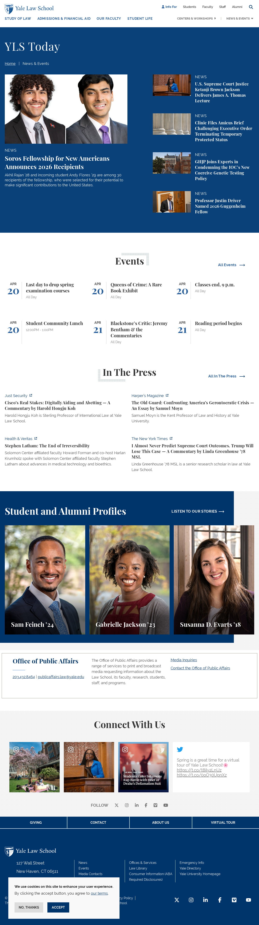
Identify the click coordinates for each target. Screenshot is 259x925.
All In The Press (222, 376)
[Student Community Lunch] (45, 332)
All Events (227, 265)
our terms (99, 893)
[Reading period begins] (214, 332)
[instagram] (127, 805)
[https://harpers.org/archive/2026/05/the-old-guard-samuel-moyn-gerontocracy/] (193, 409)
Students (189, 7)
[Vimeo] (155, 805)
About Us (160, 823)
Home (10, 63)
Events (84, 868)
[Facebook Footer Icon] (219, 900)
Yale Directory (190, 868)
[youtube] (165, 805)
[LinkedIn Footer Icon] (205, 900)
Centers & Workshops (195, 18)
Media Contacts (90, 874)
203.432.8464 (24, 677)
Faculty (207, 7)
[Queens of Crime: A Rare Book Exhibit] (129, 290)
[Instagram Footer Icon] (191, 900)
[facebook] (146, 805)
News (83, 863)
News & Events (238, 18)
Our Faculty (109, 19)
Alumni (237, 7)
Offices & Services (143, 863)
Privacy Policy (122, 898)
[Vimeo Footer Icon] (234, 900)
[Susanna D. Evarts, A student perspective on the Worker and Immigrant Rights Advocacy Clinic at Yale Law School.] (214, 579)
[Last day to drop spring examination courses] (45, 290)
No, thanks (29, 907)
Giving (36, 823)
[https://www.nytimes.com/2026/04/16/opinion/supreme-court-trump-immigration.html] (193, 455)
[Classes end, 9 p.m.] (214, 290)
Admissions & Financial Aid (64, 19)
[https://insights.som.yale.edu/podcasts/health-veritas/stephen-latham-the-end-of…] (66, 452)
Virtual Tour (223, 823)
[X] (117, 805)
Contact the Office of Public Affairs (200, 668)
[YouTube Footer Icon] (248, 900)
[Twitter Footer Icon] (176, 900)
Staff (222, 7)
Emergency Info (192, 863)
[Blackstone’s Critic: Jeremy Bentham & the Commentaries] (129, 332)
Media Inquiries (184, 660)
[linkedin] (137, 805)
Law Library (138, 868)
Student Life (140, 19)
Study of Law (18, 19)
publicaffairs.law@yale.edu (61, 677)
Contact (98, 823)
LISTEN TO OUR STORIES (194, 511)
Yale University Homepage (200, 874)
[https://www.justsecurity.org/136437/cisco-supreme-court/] (66, 409)
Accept (58, 907)
